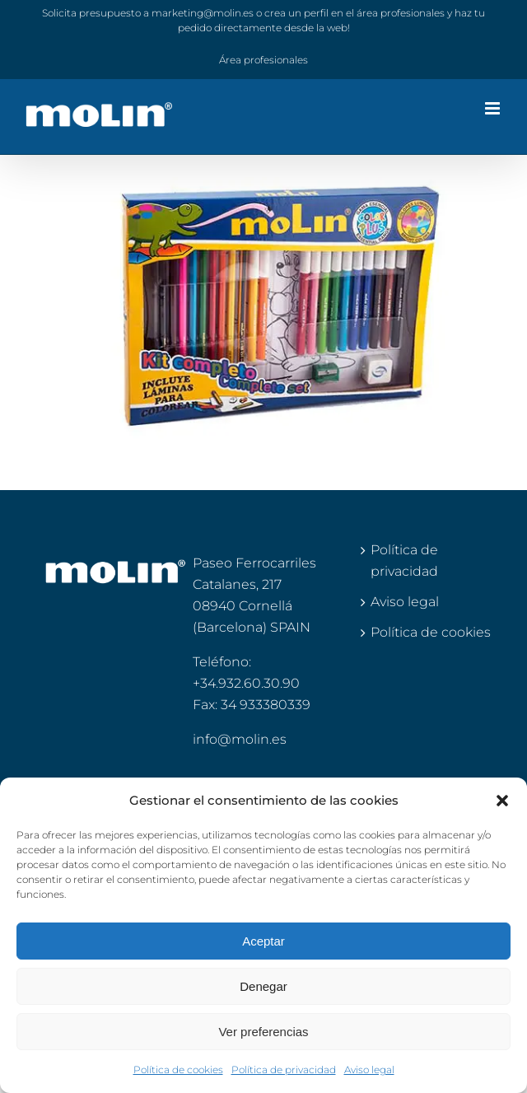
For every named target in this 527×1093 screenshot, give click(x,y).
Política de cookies (178, 1069)
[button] (502, 800)
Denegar (263, 986)
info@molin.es (240, 739)
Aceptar (263, 941)
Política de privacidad (283, 1069)
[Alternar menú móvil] (493, 108)
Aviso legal (369, 1069)
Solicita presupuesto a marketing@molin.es (148, 13)
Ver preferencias (263, 1032)
